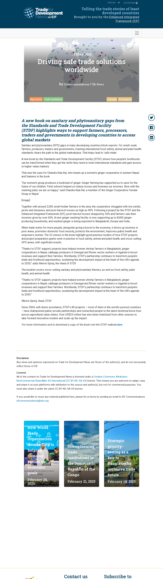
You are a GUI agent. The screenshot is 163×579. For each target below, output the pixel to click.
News (100, 84)
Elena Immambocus (76, 84)
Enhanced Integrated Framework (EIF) (124, 19)
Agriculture (36, 99)
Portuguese (125, 99)
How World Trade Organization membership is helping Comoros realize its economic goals (41, 450)
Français (112, 99)
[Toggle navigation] (137, 33)
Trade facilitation (53, 99)
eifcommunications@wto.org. (33, 400)
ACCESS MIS (131, 3)
